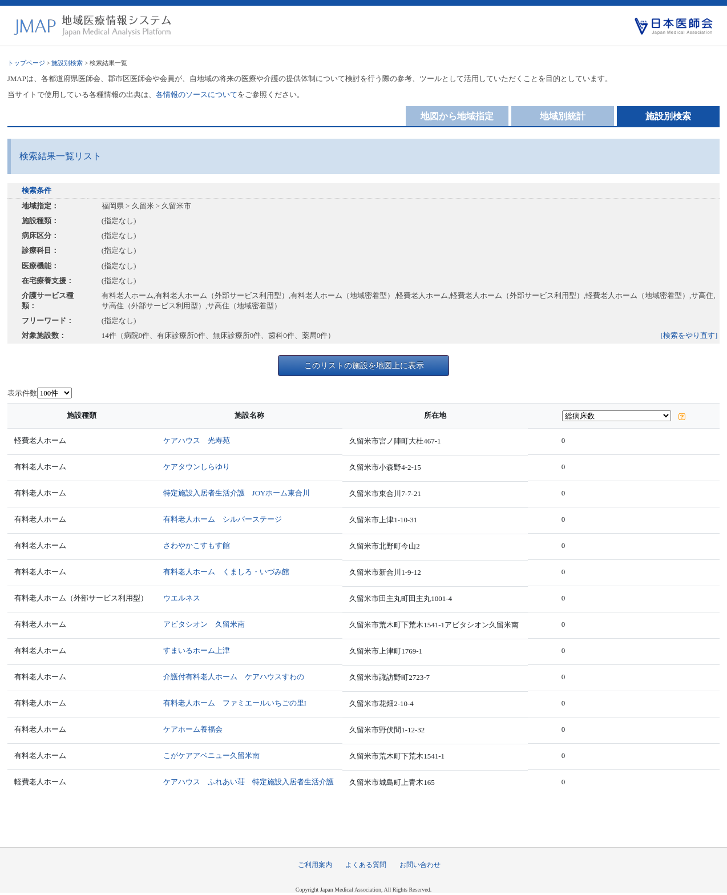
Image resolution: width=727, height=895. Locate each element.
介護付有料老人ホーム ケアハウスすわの (233, 676)
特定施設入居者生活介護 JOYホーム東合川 (236, 493)
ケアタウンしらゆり (196, 466)
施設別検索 (67, 62)
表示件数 (22, 393)
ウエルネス (181, 598)
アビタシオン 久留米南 (204, 624)
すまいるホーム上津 (196, 650)
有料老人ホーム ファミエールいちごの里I (234, 703)
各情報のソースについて (196, 94)
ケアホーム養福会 (193, 729)
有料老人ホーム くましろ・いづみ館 (226, 571)
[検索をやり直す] (689, 335)
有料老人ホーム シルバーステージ (222, 519)
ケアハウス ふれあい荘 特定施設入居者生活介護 (248, 781)
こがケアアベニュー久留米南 (211, 755)
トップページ (26, 62)
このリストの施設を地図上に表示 (364, 365)
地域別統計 (562, 116)
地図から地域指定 (457, 116)
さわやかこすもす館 (196, 545)
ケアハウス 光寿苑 (196, 440)
